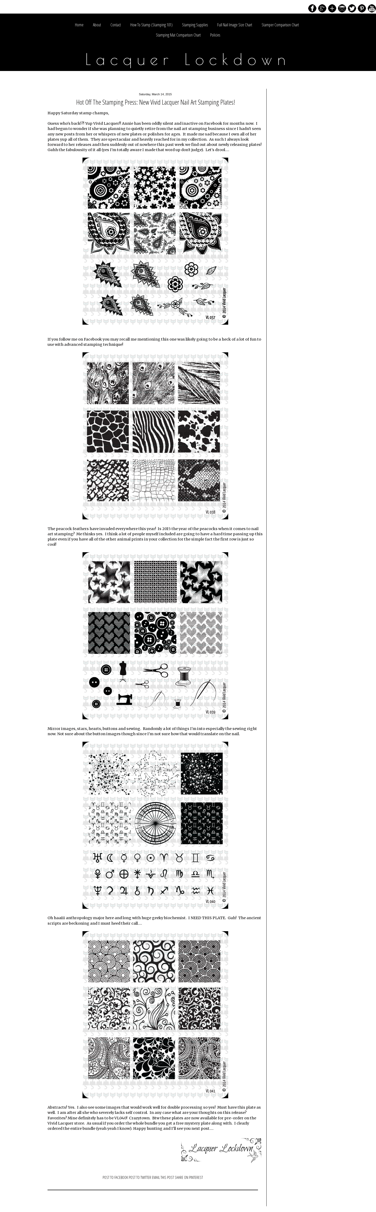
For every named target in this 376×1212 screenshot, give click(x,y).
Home (79, 25)
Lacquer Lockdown (188, 59)
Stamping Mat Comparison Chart (178, 35)
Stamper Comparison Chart (280, 25)
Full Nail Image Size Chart (234, 25)
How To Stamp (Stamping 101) (151, 25)
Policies (215, 35)
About (97, 25)
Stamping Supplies (195, 25)
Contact (115, 25)
